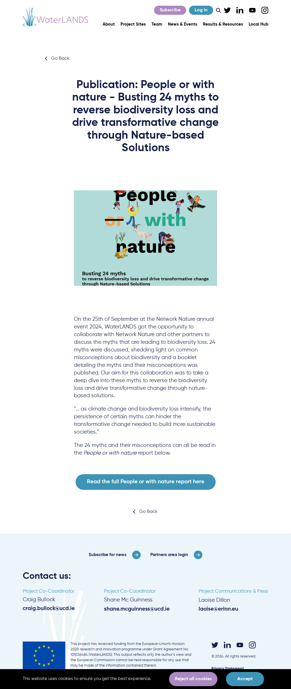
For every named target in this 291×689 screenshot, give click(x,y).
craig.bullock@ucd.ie (49, 608)
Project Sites (133, 24)
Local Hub (258, 24)
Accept (245, 679)
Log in (201, 10)
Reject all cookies (193, 679)
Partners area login (169, 555)
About (109, 24)
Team (156, 24)
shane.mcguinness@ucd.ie (137, 609)
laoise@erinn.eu (218, 609)
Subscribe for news (107, 555)
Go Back (60, 58)
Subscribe (170, 10)
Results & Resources (223, 24)
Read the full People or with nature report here (145, 481)
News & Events (182, 24)
